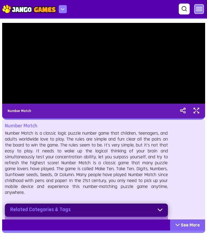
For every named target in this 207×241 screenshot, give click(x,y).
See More (187, 225)
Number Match (19, 111)
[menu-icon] (63, 9)
